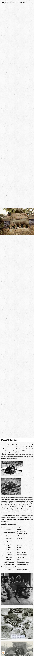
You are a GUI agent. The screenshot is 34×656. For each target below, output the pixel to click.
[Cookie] (3, 653)
